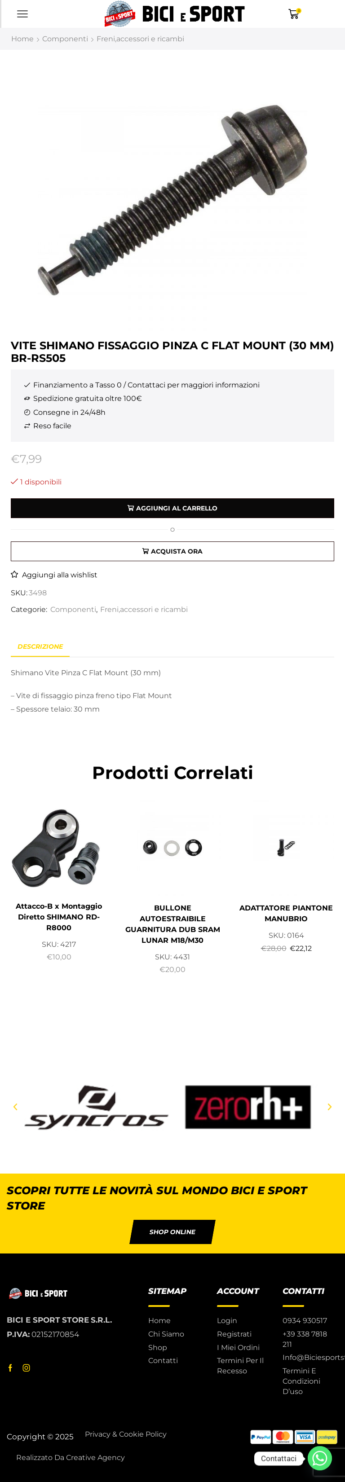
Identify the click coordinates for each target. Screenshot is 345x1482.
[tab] (40, 647)
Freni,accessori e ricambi (140, 39)
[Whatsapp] (320, 1459)
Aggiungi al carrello (176, 508)
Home (22, 39)
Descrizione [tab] (40, 646)
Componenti (65, 39)
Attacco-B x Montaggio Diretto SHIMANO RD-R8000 (59, 917)
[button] (15, 1107)
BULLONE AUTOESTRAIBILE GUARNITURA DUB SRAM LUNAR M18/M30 (172, 924)
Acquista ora (177, 551)
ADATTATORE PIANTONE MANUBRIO (286, 913)
